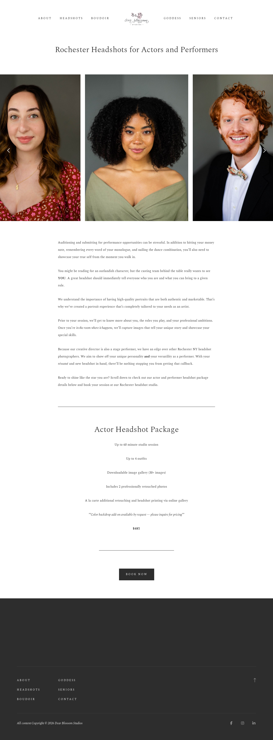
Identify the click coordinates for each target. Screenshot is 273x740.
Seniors (197, 18)
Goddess (172, 18)
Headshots (71, 18)
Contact (223, 18)
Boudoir (100, 18)
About (45, 18)
